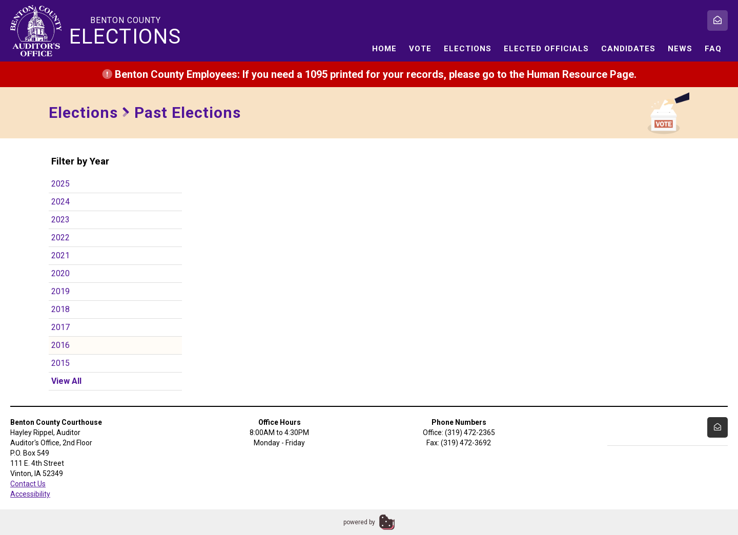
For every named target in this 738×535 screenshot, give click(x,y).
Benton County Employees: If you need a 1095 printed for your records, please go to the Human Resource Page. (369, 74)
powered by (359, 522)
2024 (60, 202)
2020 (60, 273)
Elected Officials (546, 48)
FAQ (713, 48)
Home (384, 48)
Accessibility (30, 494)
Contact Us (28, 484)
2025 (60, 184)
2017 (60, 327)
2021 (60, 255)
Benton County (125, 31)
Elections (467, 48)
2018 (60, 309)
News (680, 48)
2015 (60, 363)
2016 (60, 345)
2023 (60, 219)
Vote (420, 48)
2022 (60, 237)
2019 (60, 291)
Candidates (628, 48)
